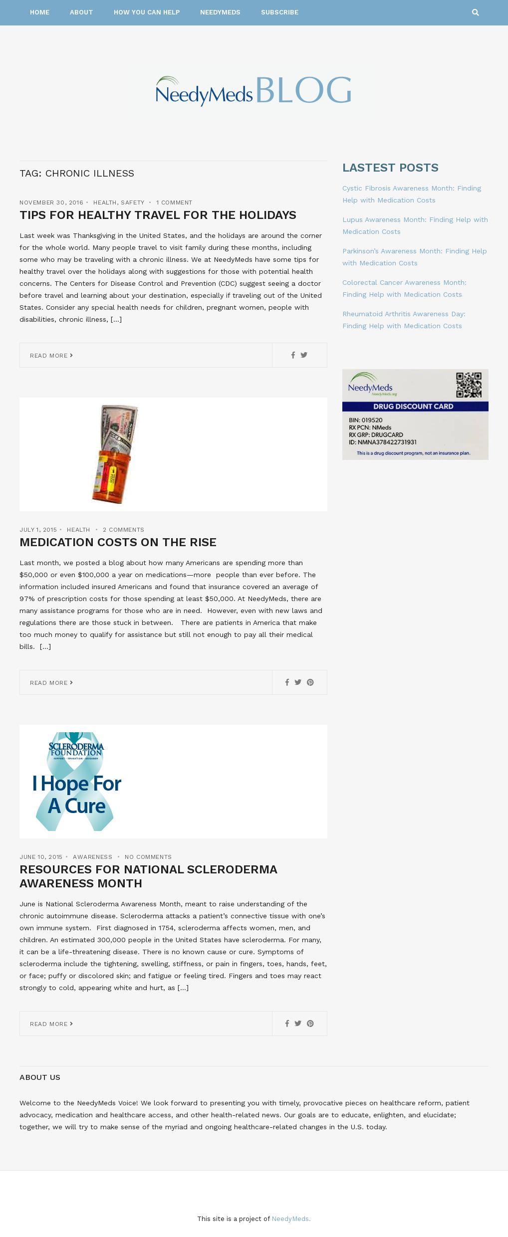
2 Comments (124, 529)
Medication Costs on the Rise (118, 542)
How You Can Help (147, 12)
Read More (51, 355)
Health (105, 202)
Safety (132, 202)
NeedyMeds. (291, 1219)
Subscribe (279, 12)
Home (39, 12)
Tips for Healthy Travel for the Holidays (157, 215)
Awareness (92, 856)
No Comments (148, 856)
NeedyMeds (220, 12)
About (81, 12)
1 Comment (175, 202)
